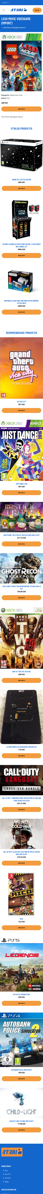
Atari (6, 1171)
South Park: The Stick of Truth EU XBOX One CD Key (21, 535)
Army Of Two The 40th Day (21, 671)
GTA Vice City (21, 401)
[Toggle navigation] (3, 10)
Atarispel (8, 1178)
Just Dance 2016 (21, 484)
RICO (21, 919)
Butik (37, 10)
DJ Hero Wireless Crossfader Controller (21, 747)
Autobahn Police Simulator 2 (21, 1070)
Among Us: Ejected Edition (21, 179)
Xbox (20, 95)
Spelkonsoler (14, 95)
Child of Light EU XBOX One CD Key (21, 1121)
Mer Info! (21, 109)
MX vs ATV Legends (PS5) (21, 994)
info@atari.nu (5, 2)
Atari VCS (8, 1174)
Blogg (7, 1182)
